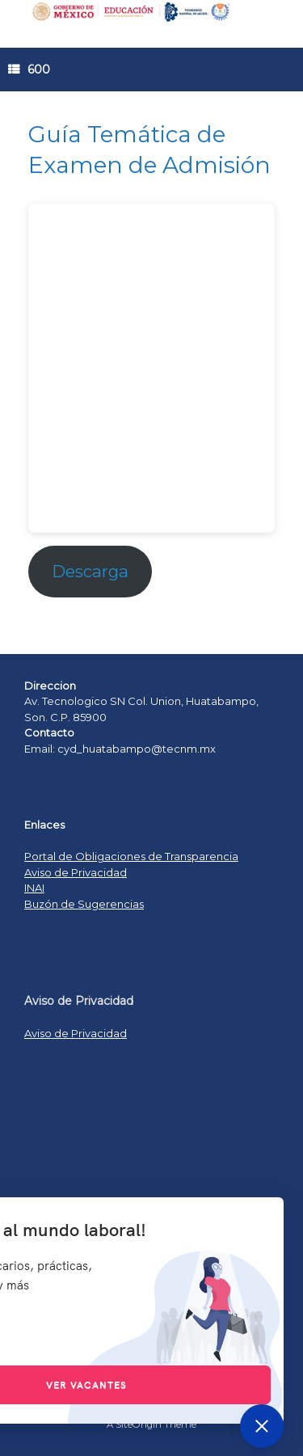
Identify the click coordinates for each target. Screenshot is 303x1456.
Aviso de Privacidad (75, 872)
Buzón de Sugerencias (84, 903)
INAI (34, 887)
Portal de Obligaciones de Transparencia (131, 856)
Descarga (90, 571)
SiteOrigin (139, 1424)
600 (29, 69)
